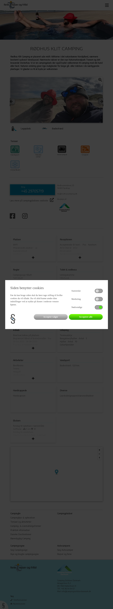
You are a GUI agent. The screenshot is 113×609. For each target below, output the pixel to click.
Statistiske (76, 291)
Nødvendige (77, 307)
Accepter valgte (50, 317)
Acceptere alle (85, 317)
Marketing (76, 299)
